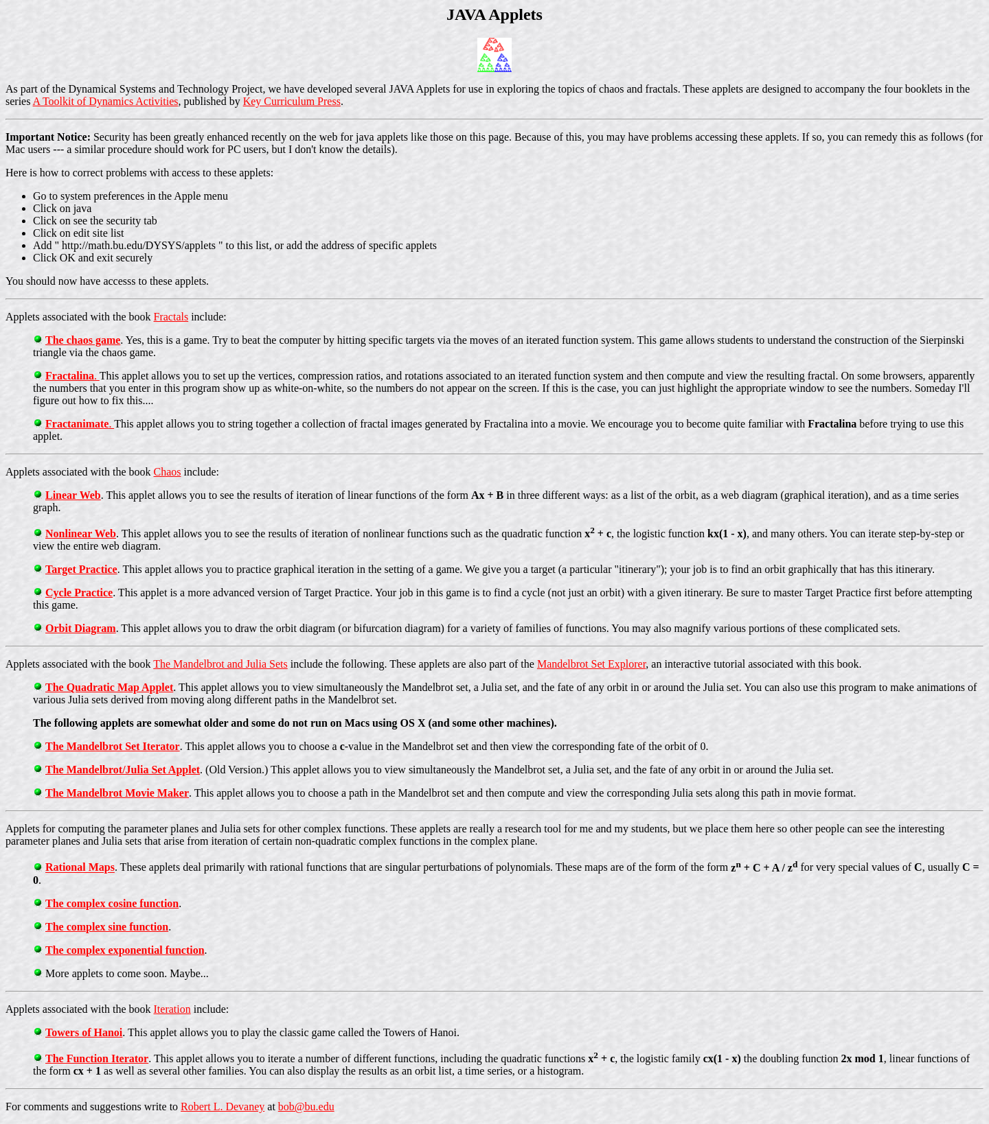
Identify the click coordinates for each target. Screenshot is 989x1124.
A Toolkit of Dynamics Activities (106, 101)
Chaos (167, 472)
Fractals (171, 317)
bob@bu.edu (306, 1106)
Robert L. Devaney (222, 1106)
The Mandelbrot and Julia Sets (220, 664)
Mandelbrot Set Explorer (591, 664)
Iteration (172, 1009)
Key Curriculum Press (292, 101)
